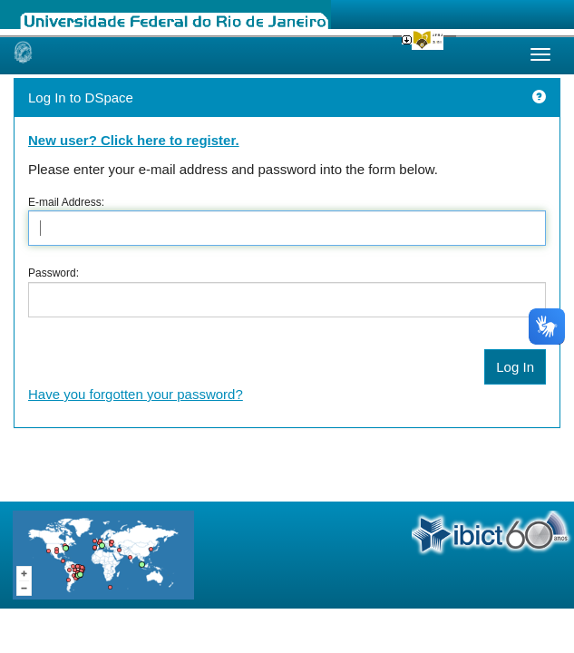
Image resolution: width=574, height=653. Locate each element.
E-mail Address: (66, 202)
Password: (53, 273)
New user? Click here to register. (133, 140)
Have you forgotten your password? (135, 394)
